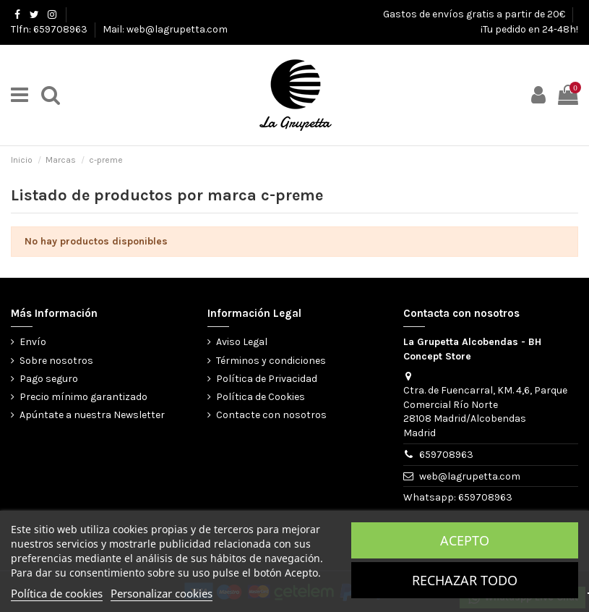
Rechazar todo (464, 580)
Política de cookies (57, 593)
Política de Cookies (260, 397)
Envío (33, 342)
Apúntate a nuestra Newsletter (92, 415)
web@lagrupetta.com (469, 476)
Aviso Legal (241, 342)
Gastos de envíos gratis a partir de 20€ (475, 14)
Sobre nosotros (56, 360)
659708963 (446, 455)
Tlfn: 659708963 (50, 29)
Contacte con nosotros (271, 415)
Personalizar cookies (161, 593)
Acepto (464, 540)
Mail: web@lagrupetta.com (165, 29)
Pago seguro (49, 379)
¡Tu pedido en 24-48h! (529, 29)
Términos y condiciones (271, 360)
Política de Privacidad (266, 379)
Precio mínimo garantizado (83, 397)
